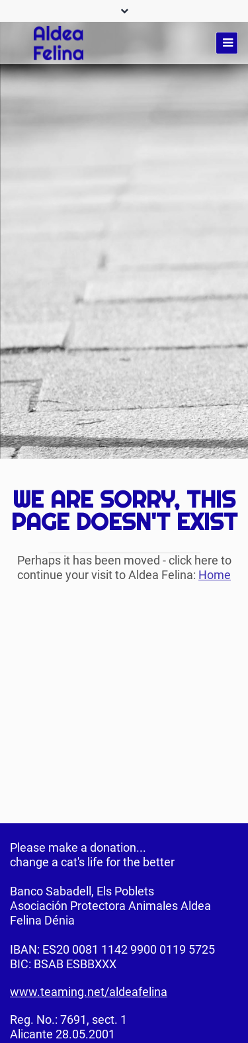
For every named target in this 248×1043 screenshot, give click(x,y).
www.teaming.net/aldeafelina (88, 992)
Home (214, 575)
